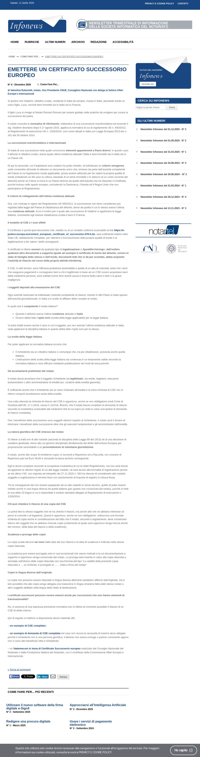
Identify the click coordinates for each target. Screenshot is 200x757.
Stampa (63, 677)
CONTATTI (183, 3)
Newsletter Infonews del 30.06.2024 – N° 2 (163, 174)
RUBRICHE (32, 41)
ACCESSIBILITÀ (122, 41)
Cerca (172, 107)
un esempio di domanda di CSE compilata (35, 633)
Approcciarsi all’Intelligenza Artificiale (98, 705)
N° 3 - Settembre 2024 (82, 728)
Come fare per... (49, 84)
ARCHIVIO (78, 41)
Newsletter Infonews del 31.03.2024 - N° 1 (163, 185)
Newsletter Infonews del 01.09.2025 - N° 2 (163, 140)
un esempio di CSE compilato (28, 625)
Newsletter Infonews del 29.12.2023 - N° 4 (163, 197)
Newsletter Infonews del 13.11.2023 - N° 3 (163, 208)
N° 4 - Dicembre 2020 (19, 84)
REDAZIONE (99, 41)
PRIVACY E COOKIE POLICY (159, 3)
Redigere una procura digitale (28, 721)
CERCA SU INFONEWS (153, 100)
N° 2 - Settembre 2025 (18, 712)
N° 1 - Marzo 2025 (16, 725)
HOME (15, 41)
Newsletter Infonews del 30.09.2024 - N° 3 (163, 163)
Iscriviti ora (148, 84)
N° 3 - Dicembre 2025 (81, 709)
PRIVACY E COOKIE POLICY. (95, 752)
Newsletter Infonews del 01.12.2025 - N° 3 (163, 129)
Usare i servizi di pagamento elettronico (91, 723)
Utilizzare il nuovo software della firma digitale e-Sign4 (34, 706)
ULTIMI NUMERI (55, 41)
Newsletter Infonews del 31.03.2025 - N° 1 (163, 152)
